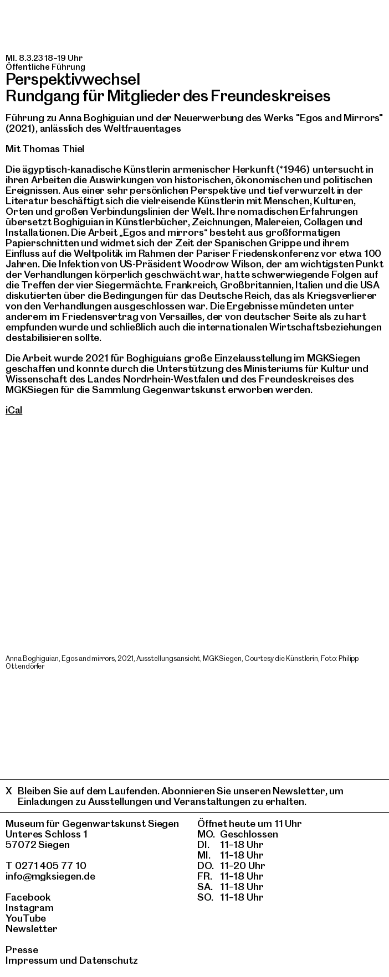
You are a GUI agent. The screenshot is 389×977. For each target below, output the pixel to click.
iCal (14, 410)
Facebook (28, 897)
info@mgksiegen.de (50, 876)
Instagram (30, 907)
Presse (22, 949)
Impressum (32, 960)
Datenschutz (108, 960)
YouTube (26, 918)
